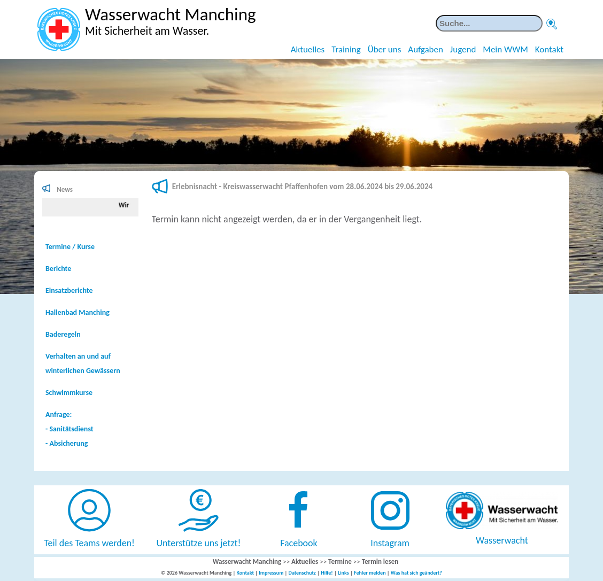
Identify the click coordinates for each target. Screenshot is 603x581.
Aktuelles (307, 49)
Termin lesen (380, 561)
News (65, 189)
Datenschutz (302, 572)
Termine (340, 561)
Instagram (389, 543)
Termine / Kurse (70, 246)
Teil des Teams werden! (89, 543)
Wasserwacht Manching (247, 561)
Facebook (299, 543)
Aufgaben (425, 49)
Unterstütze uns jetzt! (199, 543)
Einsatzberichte (69, 290)
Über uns (384, 49)
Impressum (271, 572)
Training (346, 49)
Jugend (463, 49)
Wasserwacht (502, 540)
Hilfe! (327, 572)
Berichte (58, 268)
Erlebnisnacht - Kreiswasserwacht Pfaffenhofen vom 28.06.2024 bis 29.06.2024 (302, 186)
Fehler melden (370, 572)
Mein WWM (505, 49)
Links (343, 572)
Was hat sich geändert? (416, 572)
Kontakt (549, 49)
